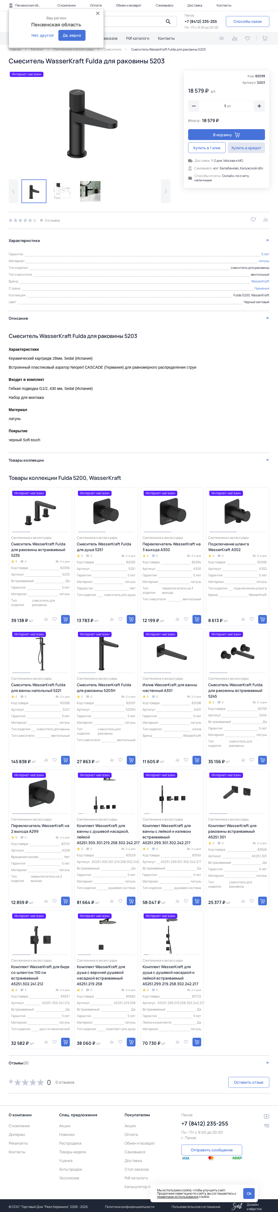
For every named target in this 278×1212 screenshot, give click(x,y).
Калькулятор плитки (143, 1184)
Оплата (96, 5)
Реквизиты (18, 1140)
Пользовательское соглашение (196, 1204)
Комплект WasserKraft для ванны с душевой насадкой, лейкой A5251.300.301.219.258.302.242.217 (106, 832)
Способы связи (247, 21)
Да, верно (72, 35)
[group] (89, 121)
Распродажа (70, 1140)
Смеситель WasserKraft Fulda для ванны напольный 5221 (38, 685)
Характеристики (24, 238)
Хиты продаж (70, 1166)
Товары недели (72, 1149)
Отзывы (19, 1060)
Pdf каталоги (137, 38)
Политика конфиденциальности (129, 1204)
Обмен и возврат (128, 5)
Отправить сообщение (212, 1147)
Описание (18, 315)
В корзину (226, 135)
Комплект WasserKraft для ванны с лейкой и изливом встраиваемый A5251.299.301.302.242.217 (167, 832)
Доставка (194, 5)
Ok (249, 1193)
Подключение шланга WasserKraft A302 (228, 544)
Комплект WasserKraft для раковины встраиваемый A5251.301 (232, 829)
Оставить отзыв (240, 1079)
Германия (261, 286)
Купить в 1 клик (206, 147)
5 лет (265, 251)
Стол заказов (105, 38)
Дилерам (17, 1132)
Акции (64, 1123)
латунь (264, 258)
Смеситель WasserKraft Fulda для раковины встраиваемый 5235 (38, 547)
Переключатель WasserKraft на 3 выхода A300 (172, 544)
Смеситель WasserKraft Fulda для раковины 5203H (104, 685)
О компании (67, 5)
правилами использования (177, 1196)
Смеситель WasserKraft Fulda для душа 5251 (104, 544)
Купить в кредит (246, 147)
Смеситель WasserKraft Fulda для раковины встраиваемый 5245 (235, 688)
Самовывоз (164, 5)
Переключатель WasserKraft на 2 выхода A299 (40, 826)
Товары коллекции (26, 457)
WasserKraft (260, 279)
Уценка (65, 1158)
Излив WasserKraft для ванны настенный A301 (170, 685)
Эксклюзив (69, 1175)
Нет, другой (42, 35)
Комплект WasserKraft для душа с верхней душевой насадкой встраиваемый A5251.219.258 (101, 973)
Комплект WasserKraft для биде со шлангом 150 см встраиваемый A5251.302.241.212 (40, 973)
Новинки (67, 1132)
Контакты (224, 5)
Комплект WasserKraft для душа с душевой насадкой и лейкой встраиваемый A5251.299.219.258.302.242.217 (170, 973)
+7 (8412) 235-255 (201, 21)
